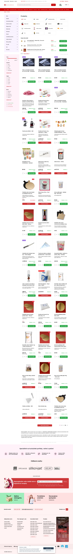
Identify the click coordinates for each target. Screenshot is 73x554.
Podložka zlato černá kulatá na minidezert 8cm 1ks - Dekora (28, 193)
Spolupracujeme (19, 523)
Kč (8, 60)
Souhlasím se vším (48, 548)
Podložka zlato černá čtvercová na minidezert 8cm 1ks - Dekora (60, 224)
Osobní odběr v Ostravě (34, 529)
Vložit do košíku (63, 41)
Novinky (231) (10, 106)
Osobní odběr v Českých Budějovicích (36, 523)
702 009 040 (62, 527)
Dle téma (67, 9)
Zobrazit (28, 203)
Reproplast (10, 70)
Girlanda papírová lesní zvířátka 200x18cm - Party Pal (60, 132)
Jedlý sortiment (51, 9)
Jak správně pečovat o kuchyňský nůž (49, 528)
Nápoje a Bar (26, 9)
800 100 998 (17, 509)
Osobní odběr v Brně (33, 521)
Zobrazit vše (8, 72)
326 (65, 425)
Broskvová (10, 95)
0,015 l (9, 77)
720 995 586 (62, 531)
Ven (64, 9)
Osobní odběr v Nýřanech (34, 526)
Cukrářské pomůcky (44, 9)
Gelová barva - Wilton (59, 161)
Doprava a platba (6, 1)
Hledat (53, 4)
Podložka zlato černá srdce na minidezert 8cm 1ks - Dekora (60, 407)
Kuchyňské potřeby (13, 9)
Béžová (9, 97)
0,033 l (9, 82)
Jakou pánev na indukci (47, 531)
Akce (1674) (10, 104)
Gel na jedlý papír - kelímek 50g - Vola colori (35, 40)
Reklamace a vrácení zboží (8, 524)
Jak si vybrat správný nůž (47, 521)
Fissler (9, 65)
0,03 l (9, 80)
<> (6, 58)
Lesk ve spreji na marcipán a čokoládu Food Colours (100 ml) (28, 285)
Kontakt (15, 1)
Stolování (35, 9)
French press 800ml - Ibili (27, 131)
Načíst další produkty (45, 425)
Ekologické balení (20, 521)
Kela (8, 64)
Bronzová (9, 94)
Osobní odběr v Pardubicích (34, 531)
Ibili (8, 67)
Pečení (39, 9)
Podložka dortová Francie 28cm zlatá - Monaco (36, 49)
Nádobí (8, 9)
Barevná (9, 91)
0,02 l (9, 79)
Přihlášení (62, 1)
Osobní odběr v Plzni (33, 532)
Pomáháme (19, 524)
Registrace (66, 1)
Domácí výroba (20, 9)
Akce (5, 9)
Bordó (9, 92)
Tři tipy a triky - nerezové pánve (48, 530)
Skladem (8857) (10, 103)
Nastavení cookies (48, 550)
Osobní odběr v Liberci (33, 524)
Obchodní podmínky (7, 523)
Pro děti (61, 9)
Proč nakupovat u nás (20, 526)
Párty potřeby (57, 9)
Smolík (9, 68)
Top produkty (27, 53)
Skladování (31, 9)
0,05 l (9, 83)
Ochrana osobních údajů (8, 526)
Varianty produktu (44, 112)
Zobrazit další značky (36, 476)
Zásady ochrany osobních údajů (50, 485)
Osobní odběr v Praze (33, 534)
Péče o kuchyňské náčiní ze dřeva (48, 533)
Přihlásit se (65, 481)
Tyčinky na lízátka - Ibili (27, 406)
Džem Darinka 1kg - (42, 406)
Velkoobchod (12, 1)
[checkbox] (7, 64)
